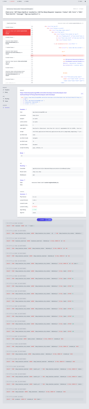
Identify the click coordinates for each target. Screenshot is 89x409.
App (4, 96)
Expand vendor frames (11, 23)
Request (5, 87)
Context (5, 105)
